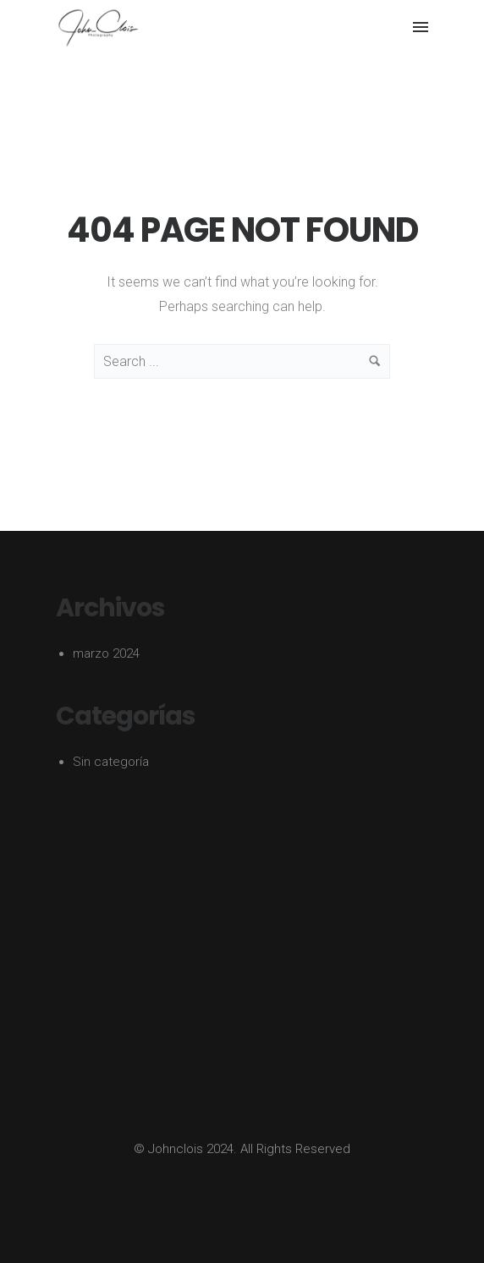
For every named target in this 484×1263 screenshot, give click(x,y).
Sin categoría (111, 761)
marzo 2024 (106, 653)
